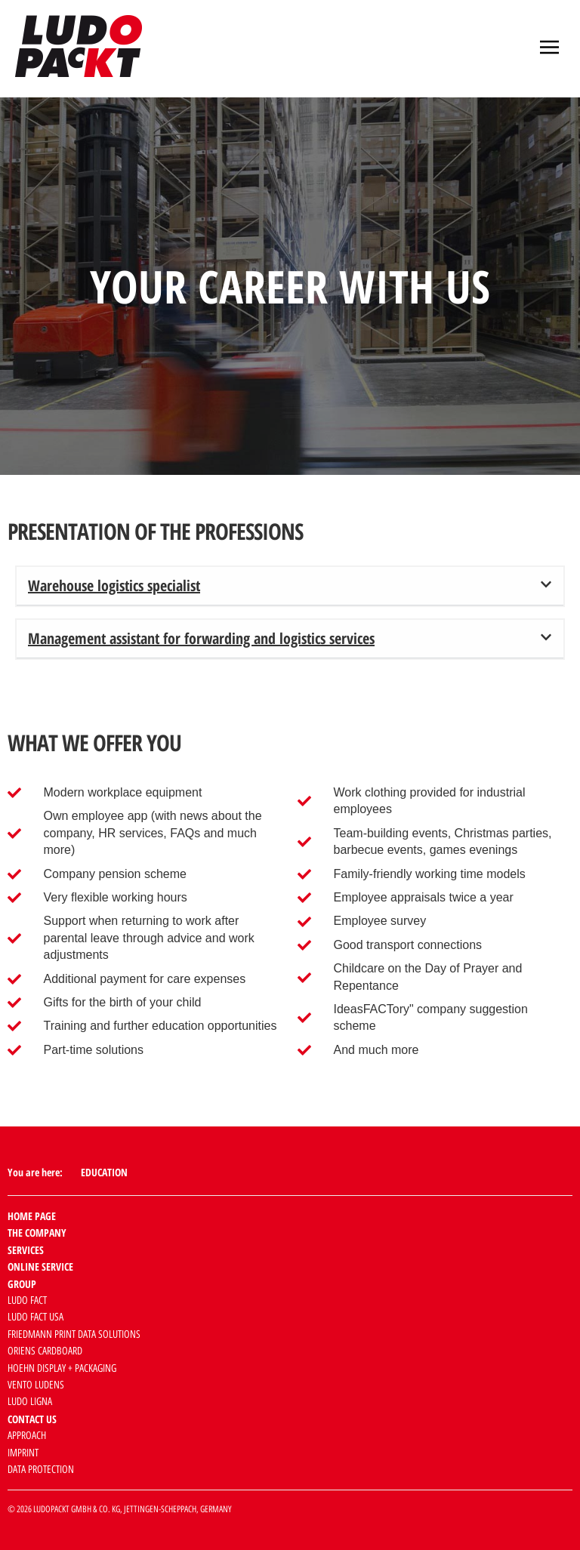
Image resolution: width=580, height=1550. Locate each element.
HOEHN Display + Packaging (62, 1368)
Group (22, 1284)
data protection (41, 1469)
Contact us (32, 1419)
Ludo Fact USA (35, 1317)
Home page (32, 1216)
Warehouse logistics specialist (114, 585)
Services (26, 1250)
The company (37, 1232)
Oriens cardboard (45, 1351)
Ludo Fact (27, 1300)
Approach (27, 1435)
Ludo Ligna (30, 1401)
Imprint (23, 1453)
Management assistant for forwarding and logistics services (201, 638)
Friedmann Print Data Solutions (74, 1334)
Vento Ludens (36, 1385)
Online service (40, 1266)
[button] (550, 48)
